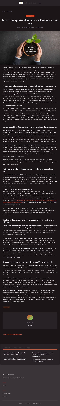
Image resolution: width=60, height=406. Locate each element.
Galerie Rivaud (27, 3)
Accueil (3, 11)
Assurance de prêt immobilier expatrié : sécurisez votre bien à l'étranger (14, 353)
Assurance (9, 11)
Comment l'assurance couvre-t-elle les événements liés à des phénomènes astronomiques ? (42, 354)
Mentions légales (6, 393)
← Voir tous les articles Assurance (12, 334)
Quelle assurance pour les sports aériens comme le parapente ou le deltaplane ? (15, 358)
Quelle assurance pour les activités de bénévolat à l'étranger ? (42, 360)
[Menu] (39, 3)
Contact (4, 396)
